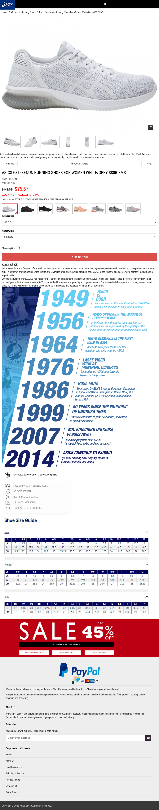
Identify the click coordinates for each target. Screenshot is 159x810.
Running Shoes (28, 12)
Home (5, 12)
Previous (10, 163)
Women (14, 12)
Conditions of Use (14, 767)
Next (149, 163)
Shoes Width (8, 230)
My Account (11, 786)
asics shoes (64, 154)
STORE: (12, 199)
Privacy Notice (13, 779)
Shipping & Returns (15, 773)
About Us (10, 760)
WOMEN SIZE (8, 216)
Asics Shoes (8, 199)
